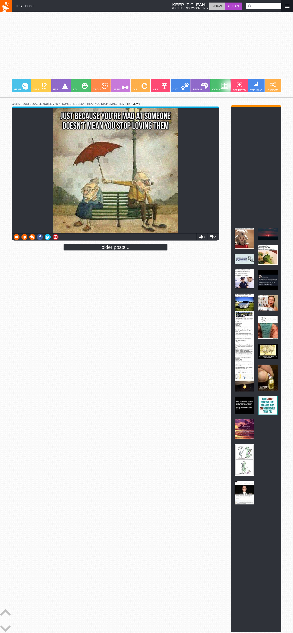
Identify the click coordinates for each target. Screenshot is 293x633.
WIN (160, 87)
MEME (21, 87)
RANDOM (273, 86)
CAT (181, 87)
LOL (80, 87)
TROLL (100, 87)
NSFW (120, 87)
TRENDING (256, 86)
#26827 (16, 103)
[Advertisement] (129, 47)
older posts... (115, 247)
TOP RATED (239, 86)
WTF (40, 87)
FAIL (60, 87)
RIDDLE (200, 87)
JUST (25, 6)
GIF (140, 87)
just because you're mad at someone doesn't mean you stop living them (73, 103)
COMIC (220, 87)
